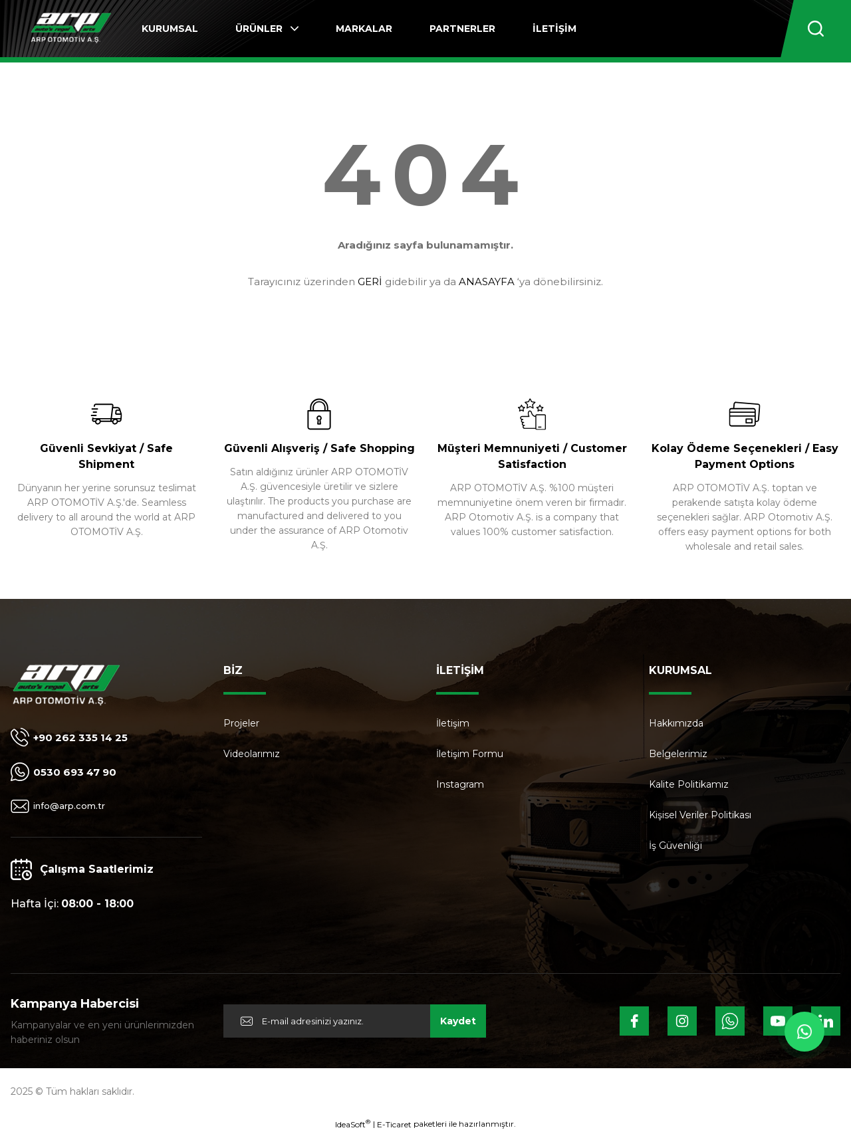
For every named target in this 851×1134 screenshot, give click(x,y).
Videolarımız (251, 754)
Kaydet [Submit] (458, 1021)
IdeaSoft (352, 1124)
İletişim (452, 723)
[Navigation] (267, 29)
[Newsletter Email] (354, 1021)
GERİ (370, 281)
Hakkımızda (676, 723)
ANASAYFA (487, 281)
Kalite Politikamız (689, 784)
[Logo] (70, 29)
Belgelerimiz (678, 754)
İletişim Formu (469, 754)
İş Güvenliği (675, 845)
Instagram (460, 784)
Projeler (241, 723)
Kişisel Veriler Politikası (700, 815)
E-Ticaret (394, 1124)
